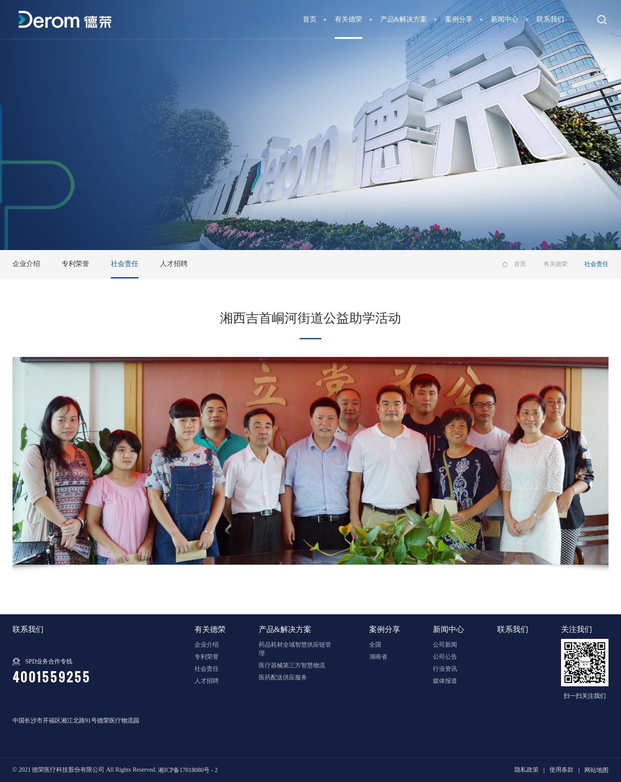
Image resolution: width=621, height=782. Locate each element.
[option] (311, 461)
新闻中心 (504, 19)
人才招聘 (174, 263)
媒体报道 (445, 681)
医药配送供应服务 (283, 677)
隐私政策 (526, 769)
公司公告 (445, 657)
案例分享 (459, 19)
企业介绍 (26, 263)
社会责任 (124, 263)
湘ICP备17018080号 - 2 (187, 769)
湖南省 (378, 657)
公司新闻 (445, 644)
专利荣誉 (75, 263)
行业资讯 (445, 669)
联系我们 (550, 19)
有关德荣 (348, 19)
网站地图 (596, 769)
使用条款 (561, 769)
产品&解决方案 (403, 19)
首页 (310, 19)
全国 (375, 644)
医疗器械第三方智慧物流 (292, 665)
